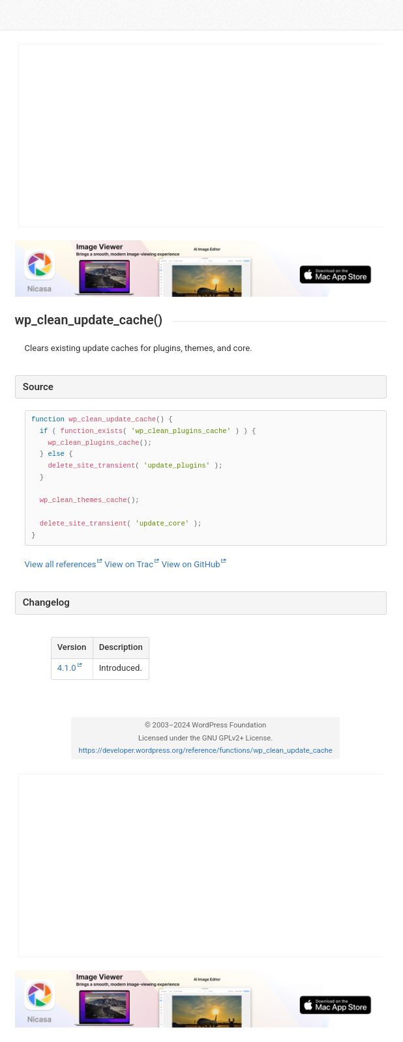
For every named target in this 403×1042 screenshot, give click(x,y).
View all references (61, 564)
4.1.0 (66, 668)
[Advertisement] (201, 135)
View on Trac (128, 564)
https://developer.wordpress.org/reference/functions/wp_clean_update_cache (205, 750)
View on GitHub (191, 564)
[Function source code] (206, 478)
